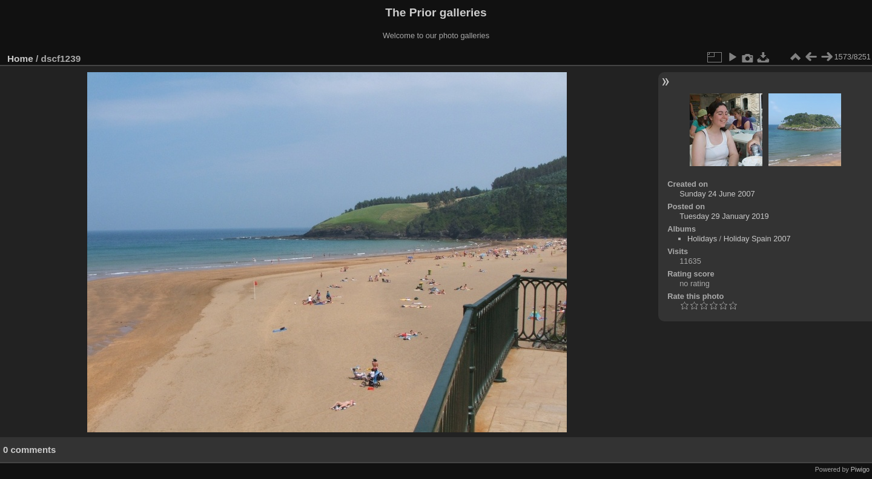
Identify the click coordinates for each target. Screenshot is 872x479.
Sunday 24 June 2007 (717, 193)
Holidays (702, 238)
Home (20, 58)
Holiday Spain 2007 (757, 238)
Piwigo (860, 469)
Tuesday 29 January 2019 (724, 216)
